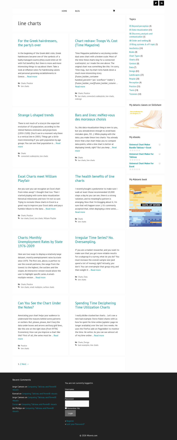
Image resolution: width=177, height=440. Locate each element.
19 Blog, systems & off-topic (142, 44)
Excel (32, 218)
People (132, 78)
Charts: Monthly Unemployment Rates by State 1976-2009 (40, 241)
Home (64, 11)
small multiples (36, 287)
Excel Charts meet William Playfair (37, 178)
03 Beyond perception (139, 26)
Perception (134, 82)
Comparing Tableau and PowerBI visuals (39, 393)
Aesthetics (134, 48)
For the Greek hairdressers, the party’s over (37, 43)
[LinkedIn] (161, 3)
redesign (78, 99)
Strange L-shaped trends (36, 115)
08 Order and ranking (138, 40)
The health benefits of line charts (94, 178)
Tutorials (133, 94)
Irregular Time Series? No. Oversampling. (94, 239)
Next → (25, 364)
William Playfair (50, 218)
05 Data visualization (138, 29)
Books (132, 52)
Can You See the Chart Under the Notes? (39, 305)
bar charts (82, 96)
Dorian (15, 404)
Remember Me (73, 408)
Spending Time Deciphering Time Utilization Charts (95, 305)
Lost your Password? (76, 424)
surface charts (48, 287)
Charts (23, 83)
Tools (131, 90)
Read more (32, 76)
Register (70, 421)
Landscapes (134, 75)
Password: (69, 399)
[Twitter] (155, 3)
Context (132, 63)
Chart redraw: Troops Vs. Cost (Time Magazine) (96, 43)
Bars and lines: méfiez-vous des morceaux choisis (95, 117)
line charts (25, 86)
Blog (77, 11)
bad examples (83, 345)
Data (86, 277)
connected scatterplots (96, 96)
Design (86, 342)
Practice (30, 83)
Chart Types (134, 56)
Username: (69, 389)
